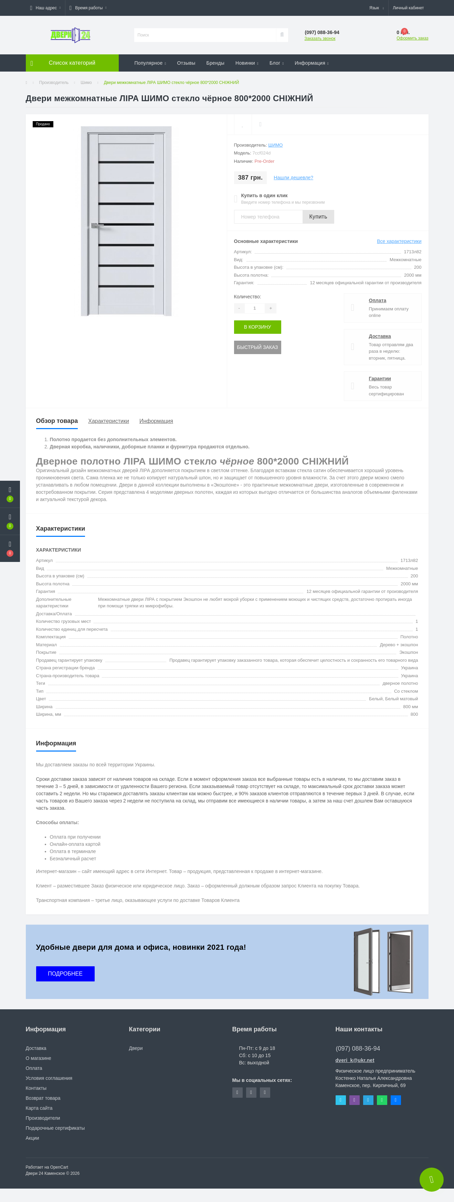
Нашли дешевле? (293, 177)
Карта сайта (39, 1108)
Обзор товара (57, 420)
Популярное (150, 63)
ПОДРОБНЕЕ (65, 974)
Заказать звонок (320, 38)
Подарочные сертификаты (55, 1128)
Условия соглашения (49, 1078)
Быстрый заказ (257, 347)
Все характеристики (399, 241)
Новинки (246, 63)
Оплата (378, 300)
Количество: (247, 296)
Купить (318, 217)
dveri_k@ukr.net (355, 1060)
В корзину (257, 327)
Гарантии (380, 378)
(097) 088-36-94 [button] (358, 1048)
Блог (277, 63)
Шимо (86, 82)
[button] (45, 8)
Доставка (380, 336)
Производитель (53, 82)
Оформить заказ (412, 38)
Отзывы (186, 63)
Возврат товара (43, 1098)
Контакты (36, 1088)
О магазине (38, 1058)
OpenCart (59, 1167)
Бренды (216, 63)
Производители (43, 1118)
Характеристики (108, 421)
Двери (136, 1048)
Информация (312, 63)
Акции (32, 1138)
